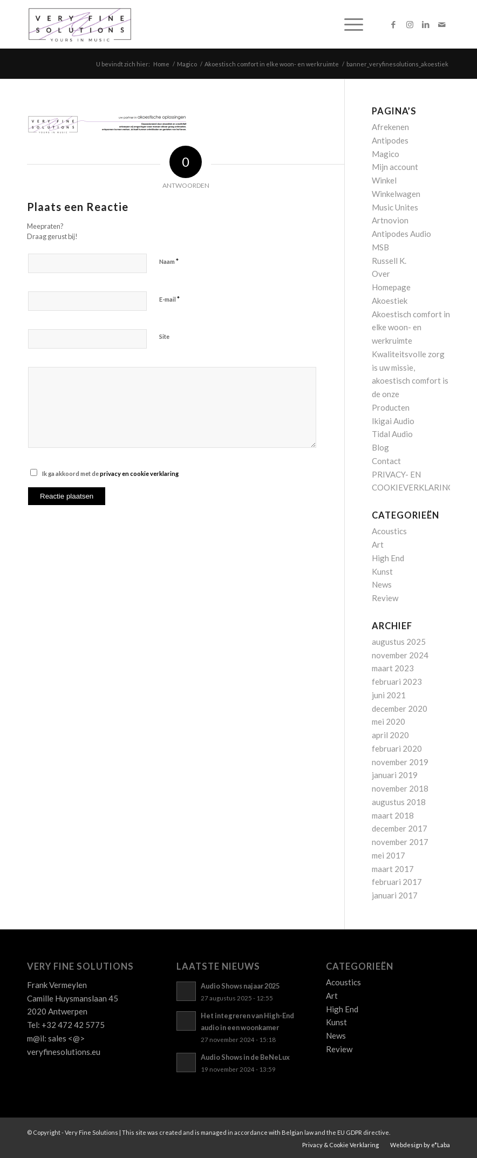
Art (378, 544)
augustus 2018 (399, 802)
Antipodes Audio (401, 234)
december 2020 (399, 708)
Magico (385, 154)
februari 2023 (397, 681)
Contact (386, 461)
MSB (380, 247)
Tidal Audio (392, 434)
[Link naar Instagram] (409, 24)
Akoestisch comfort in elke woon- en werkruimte (411, 327)
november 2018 (400, 788)
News (382, 584)
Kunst (382, 571)
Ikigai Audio (393, 421)
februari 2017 (397, 882)
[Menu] (348, 24)
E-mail (169, 299)
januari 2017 (395, 895)
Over (381, 273)
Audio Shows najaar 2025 (240, 986)
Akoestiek (389, 300)
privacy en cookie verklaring (139, 473)
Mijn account (395, 167)
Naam (169, 261)
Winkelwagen (396, 194)
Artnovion (390, 220)
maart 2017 (393, 869)
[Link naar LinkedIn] (426, 24)
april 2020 (390, 735)
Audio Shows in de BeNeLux (245, 1057)
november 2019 (400, 762)
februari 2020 (397, 748)
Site (164, 336)
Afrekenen (390, 127)
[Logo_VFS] (80, 24)
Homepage (391, 287)
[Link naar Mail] (442, 24)
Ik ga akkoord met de (110, 473)
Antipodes (390, 140)
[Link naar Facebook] (393, 24)
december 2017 (399, 828)
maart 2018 (393, 815)
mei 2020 (388, 721)
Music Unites (395, 207)
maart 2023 (393, 668)
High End (388, 558)
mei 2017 (388, 855)
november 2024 (400, 655)
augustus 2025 (399, 641)
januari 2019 (395, 775)
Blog (380, 447)
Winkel (384, 180)
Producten (391, 407)
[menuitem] (348, 24)
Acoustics (389, 531)
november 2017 (400, 842)
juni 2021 (389, 695)
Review (385, 598)
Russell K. (389, 260)
